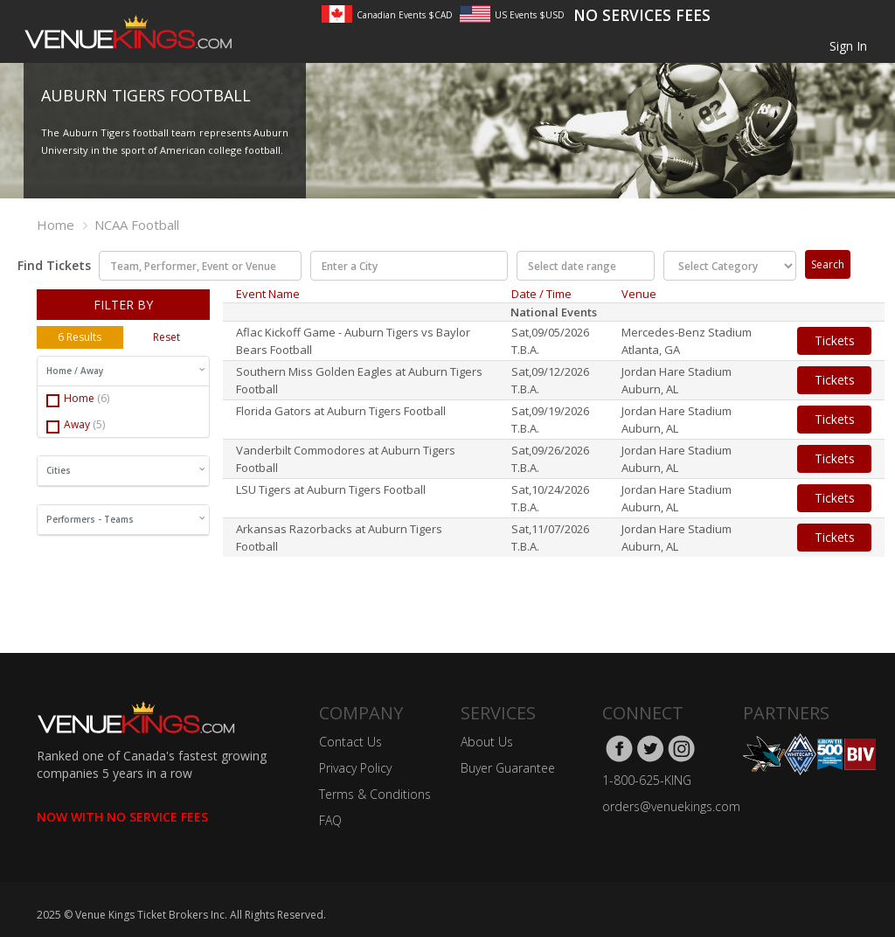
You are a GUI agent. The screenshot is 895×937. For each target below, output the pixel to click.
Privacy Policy (355, 768)
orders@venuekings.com (671, 806)
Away (75, 425)
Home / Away (125, 370)
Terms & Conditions (375, 794)
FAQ (330, 820)
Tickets (835, 340)
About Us (487, 741)
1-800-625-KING (646, 780)
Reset (166, 337)
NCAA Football (136, 224)
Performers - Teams (125, 519)
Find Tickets (48, 265)
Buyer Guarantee (508, 768)
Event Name (268, 294)
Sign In (848, 46)
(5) (99, 424)
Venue (638, 294)
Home (55, 224)
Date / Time (541, 294)
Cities (125, 470)
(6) (103, 398)
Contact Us (350, 741)
